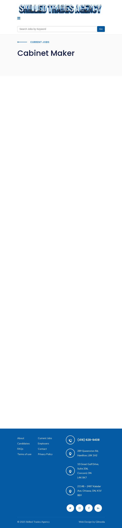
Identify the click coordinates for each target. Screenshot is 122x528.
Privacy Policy (45, 454)
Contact (42, 448)
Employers (43, 443)
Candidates (23, 443)
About (20, 438)
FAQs (20, 448)
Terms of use (24, 454)
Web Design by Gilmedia (92, 521)
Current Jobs (45, 438)
